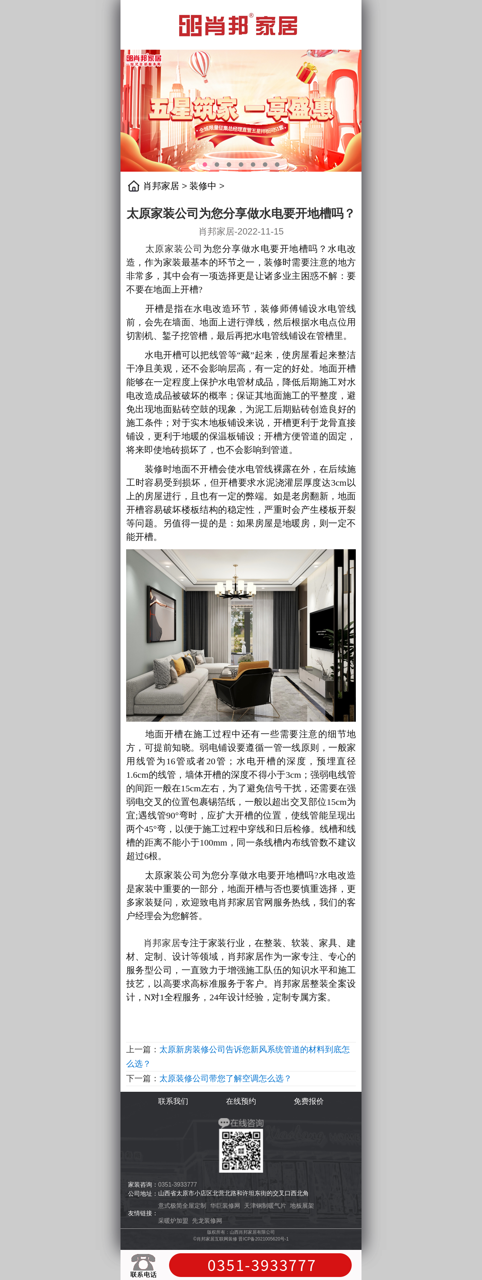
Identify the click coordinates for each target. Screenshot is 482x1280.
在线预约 (241, 1101)
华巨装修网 (225, 1205)
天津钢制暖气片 (265, 1205)
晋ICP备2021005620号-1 (263, 1239)
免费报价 (309, 1101)
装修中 (203, 186)
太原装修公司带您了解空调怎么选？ (225, 1078)
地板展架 (302, 1205)
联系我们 (173, 1101)
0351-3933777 (177, 1184)
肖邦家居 (161, 186)
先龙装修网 (207, 1221)
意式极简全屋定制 (182, 1205)
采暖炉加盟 (173, 1221)
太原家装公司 (174, 249)
